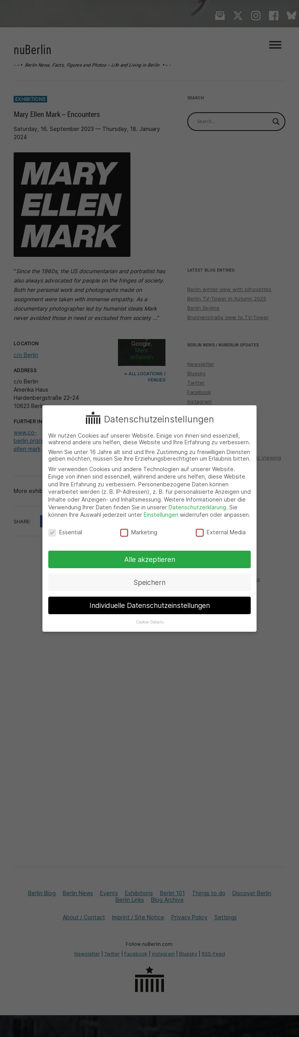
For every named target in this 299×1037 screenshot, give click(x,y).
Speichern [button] (149, 582)
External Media (221, 532)
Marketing (138, 532)
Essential (65, 532)
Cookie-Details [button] (150, 622)
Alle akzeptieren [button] (149, 559)
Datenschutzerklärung (197, 507)
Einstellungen (161, 514)
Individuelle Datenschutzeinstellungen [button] (150, 605)
